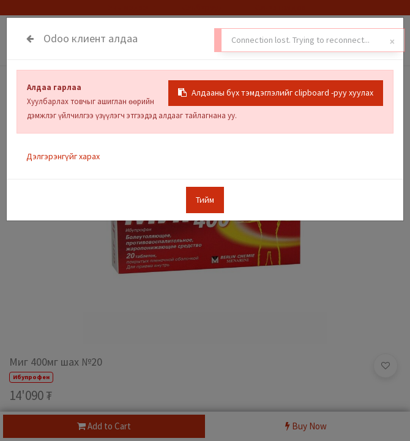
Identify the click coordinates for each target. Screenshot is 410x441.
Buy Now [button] (306, 426)
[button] (385, 365)
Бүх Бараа (28, 86)
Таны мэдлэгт (130, 7)
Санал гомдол (279, 7)
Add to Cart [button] (104, 426)
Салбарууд (203, 7)
